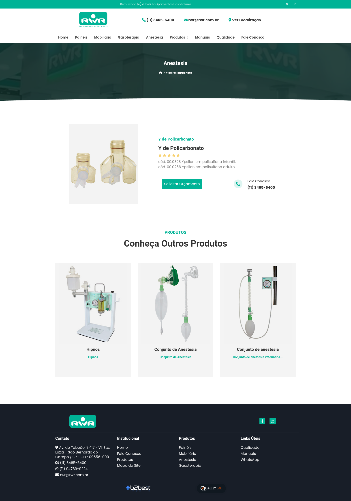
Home (63, 37)
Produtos (179, 37)
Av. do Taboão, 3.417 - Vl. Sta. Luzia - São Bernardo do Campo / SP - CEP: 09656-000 (82, 452)
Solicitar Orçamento (182, 184)
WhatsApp (250, 459)
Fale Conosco (252, 37)
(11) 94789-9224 (74, 468)
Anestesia (154, 37)
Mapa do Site (129, 465)
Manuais (202, 37)
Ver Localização (246, 20)
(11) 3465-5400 (160, 20)
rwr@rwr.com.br (203, 20)
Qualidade (226, 37)
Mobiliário (102, 37)
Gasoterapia (128, 37)
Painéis (81, 37)
